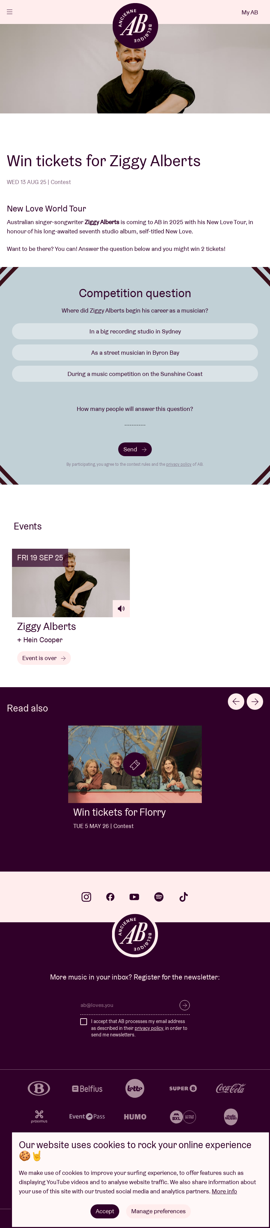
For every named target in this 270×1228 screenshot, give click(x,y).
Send (135, 449)
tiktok (183, 897)
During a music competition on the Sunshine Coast (135, 374)
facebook (110, 897)
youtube (134, 897)
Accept (105, 1211)
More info (224, 1191)
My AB (250, 12)
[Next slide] (255, 701)
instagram (86, 897)
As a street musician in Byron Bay (135, 352)
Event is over (44, 658)
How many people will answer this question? (135, 409)
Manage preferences (158, 1211)
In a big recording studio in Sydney (135, 331)
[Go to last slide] (236, 701)
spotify (159, 897)
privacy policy (179, 464)
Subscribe (185, 1005)
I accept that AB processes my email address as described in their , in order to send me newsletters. (139, 1028)
